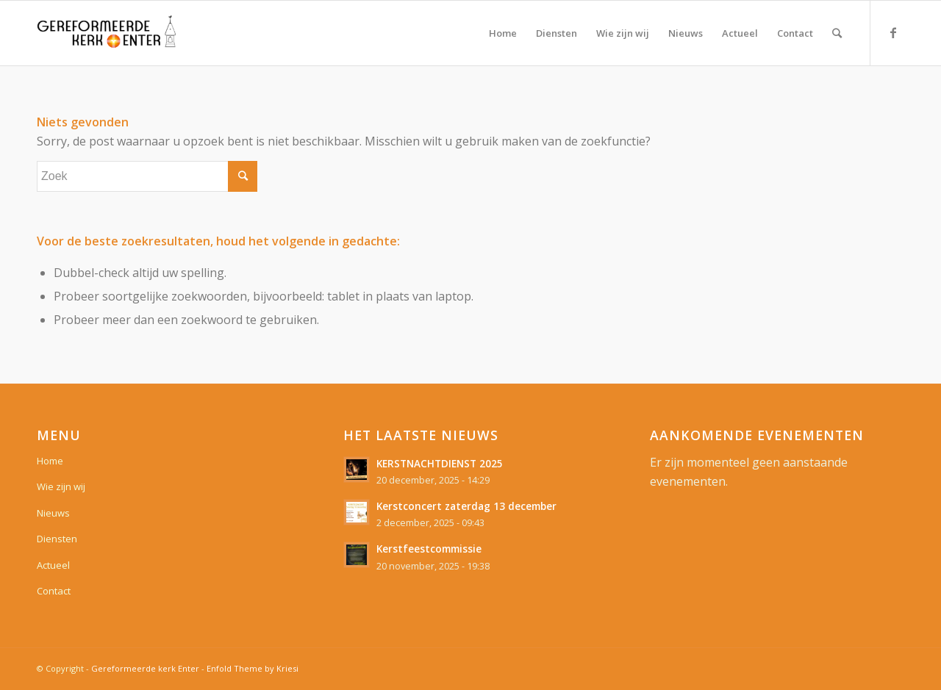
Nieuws (53, 513)
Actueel (53, 565)
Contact (54, 590)
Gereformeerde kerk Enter (145, 668)
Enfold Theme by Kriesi (252, 668)
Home (50, 460)
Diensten (57, 538)
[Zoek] (837, 33)
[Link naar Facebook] (893, 32)
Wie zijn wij (61, 486)
